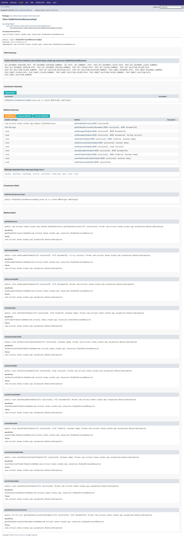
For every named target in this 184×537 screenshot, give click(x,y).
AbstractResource (18, 42)
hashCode (27, 174)
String (12, 127)
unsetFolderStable (83, 154)
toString (56, 174)
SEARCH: (156, 7)
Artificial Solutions (19, 535)
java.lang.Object (8, 24)
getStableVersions (83, 123)
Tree (32, 2)
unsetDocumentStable (84, 150)
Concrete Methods (41, 116)
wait (64, 174)
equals (8, 174)
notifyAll (45, 174)
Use (26, 2)
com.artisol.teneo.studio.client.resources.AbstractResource (28, 26)
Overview (4, 2)
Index (49, 2)
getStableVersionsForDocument (88, 127)
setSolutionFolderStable (86, 143)
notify (36, 174)
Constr (22, 10)
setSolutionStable (83, 146)
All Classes (5, 7)
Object (41, 170)
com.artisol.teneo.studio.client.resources (24, 16)
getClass (17, 174)
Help (54, 2)
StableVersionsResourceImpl (18, 100)
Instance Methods (24, 116)
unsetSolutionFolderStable (87, 158)
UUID (95, 123)
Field (17, 10)
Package (13, 2)
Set (6, 127)
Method (29, 10)
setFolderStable (82, 139)
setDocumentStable (83, 131)
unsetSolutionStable (84, 162)
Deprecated (40, 2)
